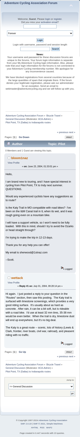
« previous (62, 132)
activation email (49, 22)
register (58, 19)
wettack (17, 278)
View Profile (14, 162)
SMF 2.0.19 (26, 423)
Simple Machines (55, 423)
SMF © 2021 (39, 423)
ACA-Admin (44, 119)
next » (72, 132)
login (47, 19)
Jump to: (70, 380)
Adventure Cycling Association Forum (30, 3)
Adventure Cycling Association (53, 420)
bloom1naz (19, 158)
